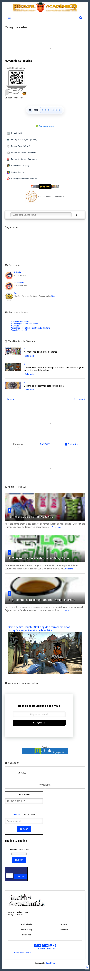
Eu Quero (39, 722)
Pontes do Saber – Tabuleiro (21, 153)
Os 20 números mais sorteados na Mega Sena (38, 558)
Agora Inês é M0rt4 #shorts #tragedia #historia (30, 328)
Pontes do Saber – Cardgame (22, 159)
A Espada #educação (20, 322)
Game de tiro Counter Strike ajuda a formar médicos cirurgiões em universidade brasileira (39, 628)
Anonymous (19, 283)
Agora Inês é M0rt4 (19, 330)
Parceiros (26, 935)
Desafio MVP (14, 133)
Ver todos (79, 399)
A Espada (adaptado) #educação (24, 324)
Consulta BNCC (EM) (18, 166)
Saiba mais (29, 356)
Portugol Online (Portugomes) (22, 140)
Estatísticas (63, 930)
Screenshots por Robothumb (45, 948)
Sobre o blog (26, 930)
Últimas (9, 399)
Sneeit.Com (50, 963)
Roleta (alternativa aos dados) (22, 179)
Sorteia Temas (15, 172)
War (16, 293)
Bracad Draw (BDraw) (18, 146)
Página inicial (26, 924)
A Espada (15, 326)
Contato (63, 924)
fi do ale (17, 272)
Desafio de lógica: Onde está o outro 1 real (44, 386)
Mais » (53, 296)
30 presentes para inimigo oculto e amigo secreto (41, 600)
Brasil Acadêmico (22, 953)
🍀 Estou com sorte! (45, 126)
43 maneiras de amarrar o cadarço (40, 352)
